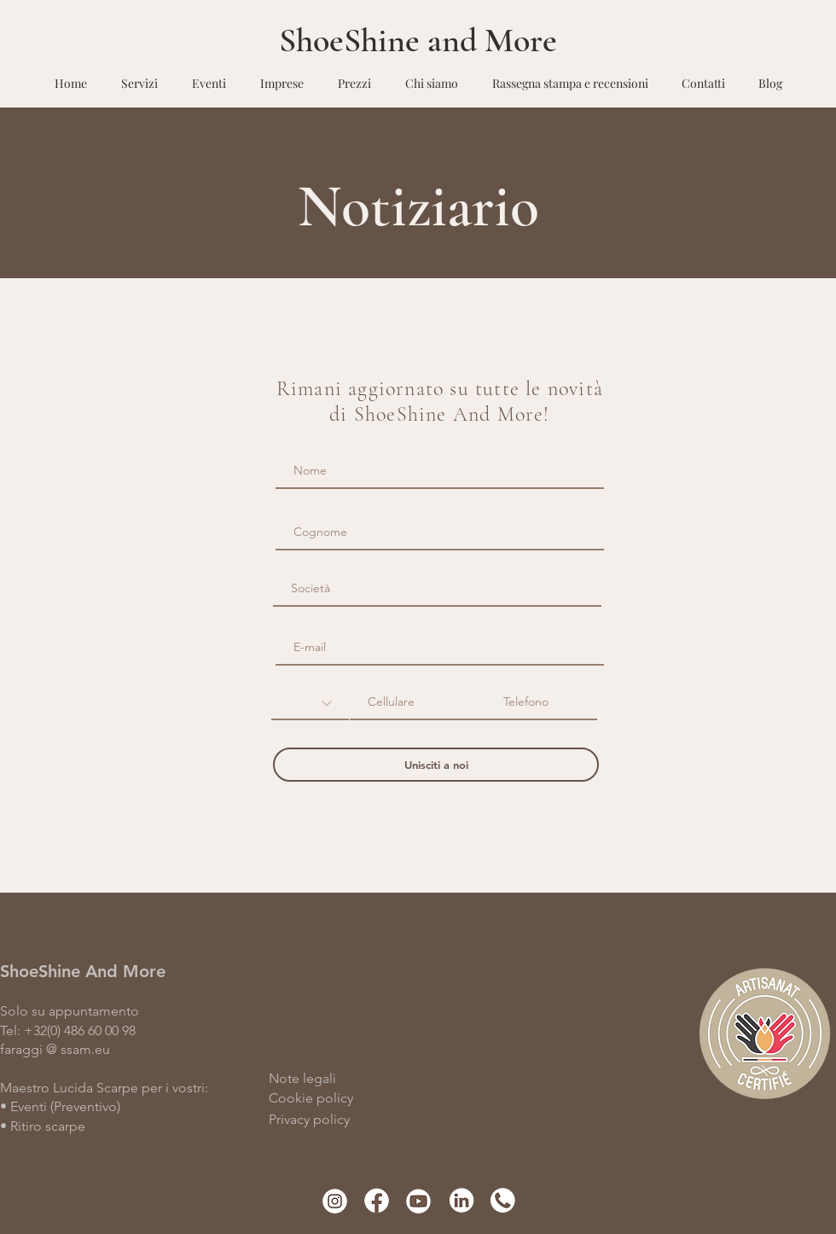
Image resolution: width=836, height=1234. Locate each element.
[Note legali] (366, 1078)
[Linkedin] (460, 1200)
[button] (139, 75)
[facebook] (376, 1200)
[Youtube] (418, 1200)
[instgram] (334, 1200)
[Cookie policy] (353, 1098)
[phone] (502, 1200)
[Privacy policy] (378, 1119)
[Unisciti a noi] (436, 765)
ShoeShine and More (418, 40)
